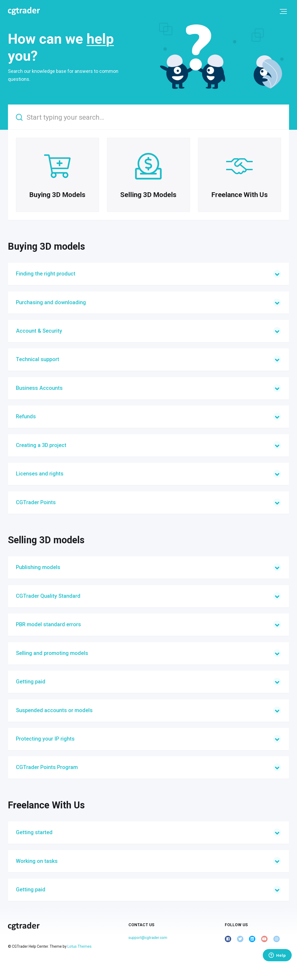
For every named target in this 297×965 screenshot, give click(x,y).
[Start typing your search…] (148, 117)
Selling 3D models (46, 540)
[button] (283, 11)
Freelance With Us (46, 805)
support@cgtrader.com (147, 937)
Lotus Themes (79, 946)
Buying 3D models (46, 246)
